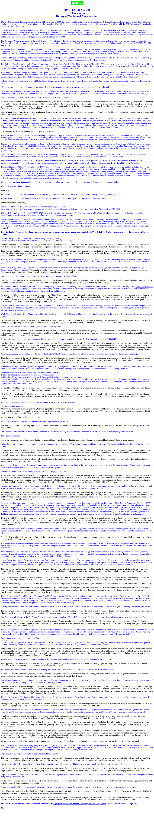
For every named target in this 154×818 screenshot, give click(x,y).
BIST (53, 127)
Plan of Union (31, 24)
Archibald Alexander (25, 22)
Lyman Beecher (138, 22)
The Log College (31, 49)
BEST (124, 127)
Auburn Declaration (141, 24)
